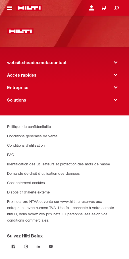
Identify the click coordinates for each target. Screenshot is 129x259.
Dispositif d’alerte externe (28, 192)
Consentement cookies (26, 182)
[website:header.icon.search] (116, 8)
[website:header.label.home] (29, 8)
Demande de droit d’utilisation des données (43, 173)
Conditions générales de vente (32, 136)
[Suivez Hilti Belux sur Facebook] (13, 246)
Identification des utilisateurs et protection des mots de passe (58, 164)
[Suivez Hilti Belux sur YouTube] (51, 246)
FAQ (10, 154)
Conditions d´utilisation (26, 145)
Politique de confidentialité (29, 126)
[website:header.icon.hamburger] (9, 8)
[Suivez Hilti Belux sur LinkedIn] (38, 246)
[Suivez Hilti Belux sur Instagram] (26, 246)
